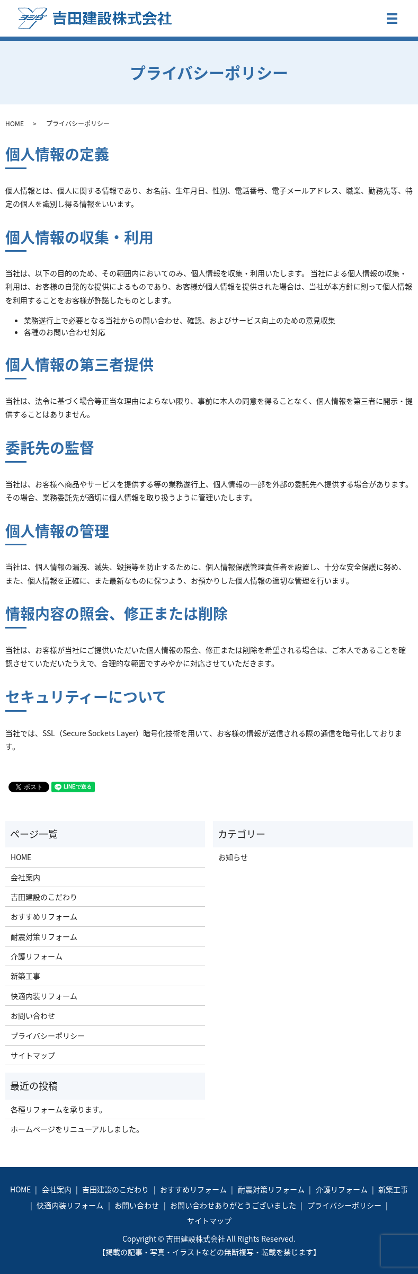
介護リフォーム (37, 956)
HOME (14, 123)
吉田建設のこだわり (44, 896)
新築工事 (25, 975)
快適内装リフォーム (44, 995)
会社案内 (25, 877)
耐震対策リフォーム (44, 936)
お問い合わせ (33, 1015)
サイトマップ (33, 1055)
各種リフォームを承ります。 (58, 1109)
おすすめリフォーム (44, 916)
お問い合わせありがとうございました (233, 1205)
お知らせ (233, 857)
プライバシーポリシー (48, 1035)
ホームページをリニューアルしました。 (77, 1128)
